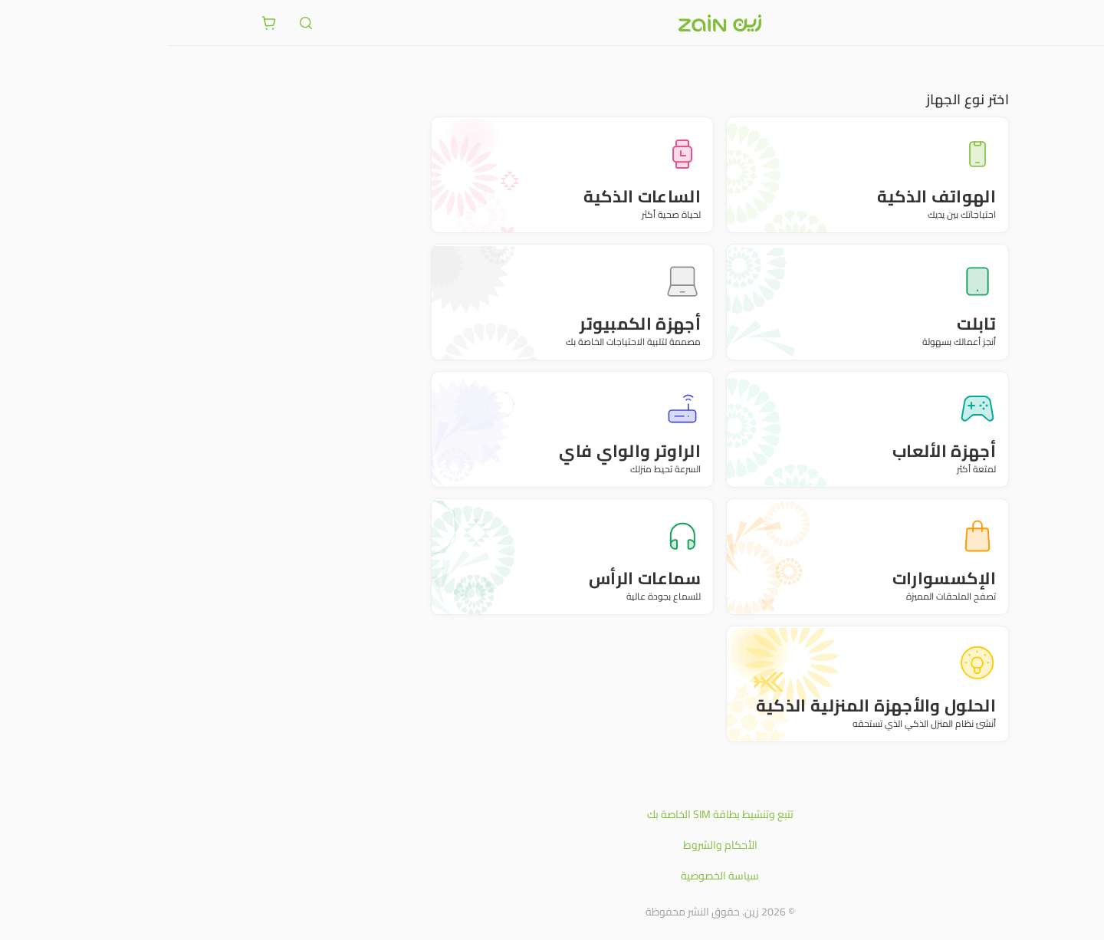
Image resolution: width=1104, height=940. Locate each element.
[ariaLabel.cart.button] (101, 23)
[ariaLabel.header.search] (138, 23)
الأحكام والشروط (552, 845)
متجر (1002, 69)
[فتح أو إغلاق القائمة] (1003, 22)
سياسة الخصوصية (552, 875)
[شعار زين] (552, 23)
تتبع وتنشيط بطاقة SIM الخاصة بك (552, 814)
